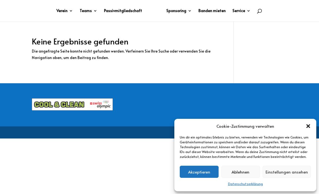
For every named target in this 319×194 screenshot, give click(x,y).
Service (238, 11)
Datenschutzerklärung (245, 184)
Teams (86, 11)
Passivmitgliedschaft (123, 11)
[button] (308, 126)
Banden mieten (212, 11)
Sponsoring (176, 11)
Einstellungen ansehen (287, 172)
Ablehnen (240, 172)
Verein (61, 11)
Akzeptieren (199, 172)
